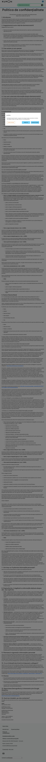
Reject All (26, 122)
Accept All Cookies (35, 122)
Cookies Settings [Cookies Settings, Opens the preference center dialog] (11, 122)
